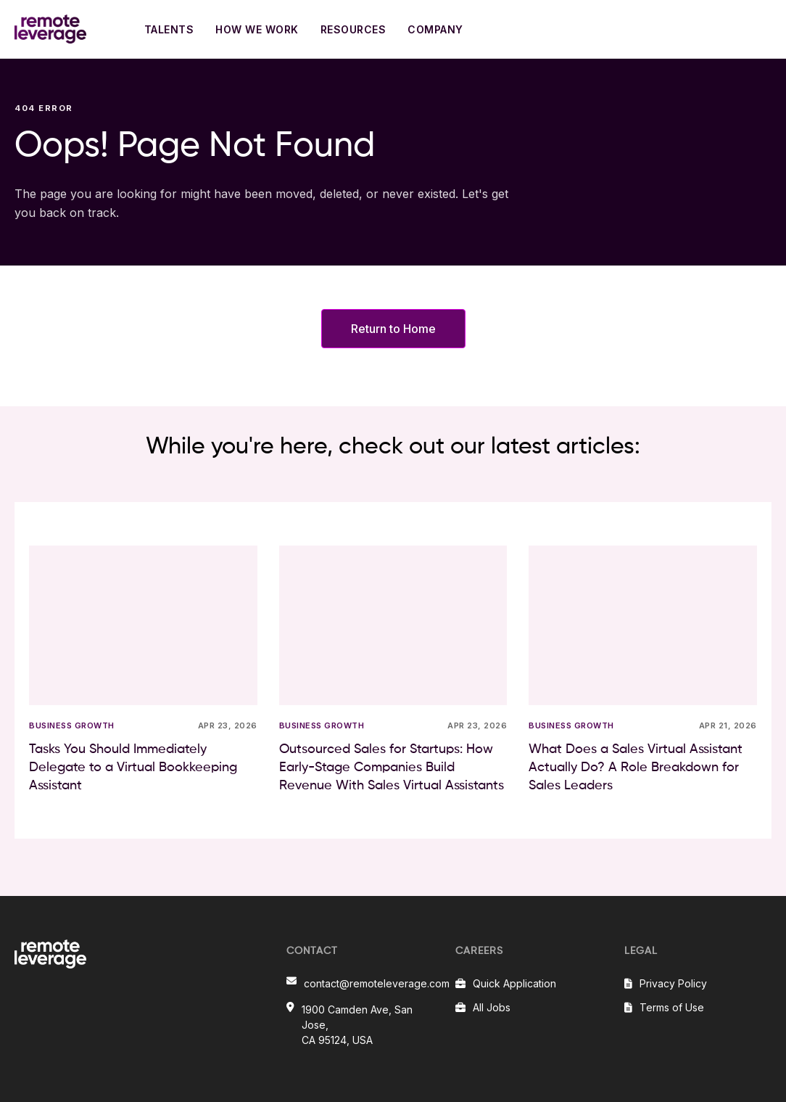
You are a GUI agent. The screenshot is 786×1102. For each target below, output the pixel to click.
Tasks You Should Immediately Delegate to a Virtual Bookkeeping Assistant (133, 767)
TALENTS (169, 29)
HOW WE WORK (257, 29)
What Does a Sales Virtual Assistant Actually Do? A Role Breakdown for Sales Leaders (635, 767)
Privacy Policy (673, 983)
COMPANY (435, 29)
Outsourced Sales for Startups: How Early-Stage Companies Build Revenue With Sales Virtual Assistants (391, 767)
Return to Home (393, 328)
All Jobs (491, 1007)
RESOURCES (353, 29)
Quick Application (514, 983)
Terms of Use (672, 1007)
